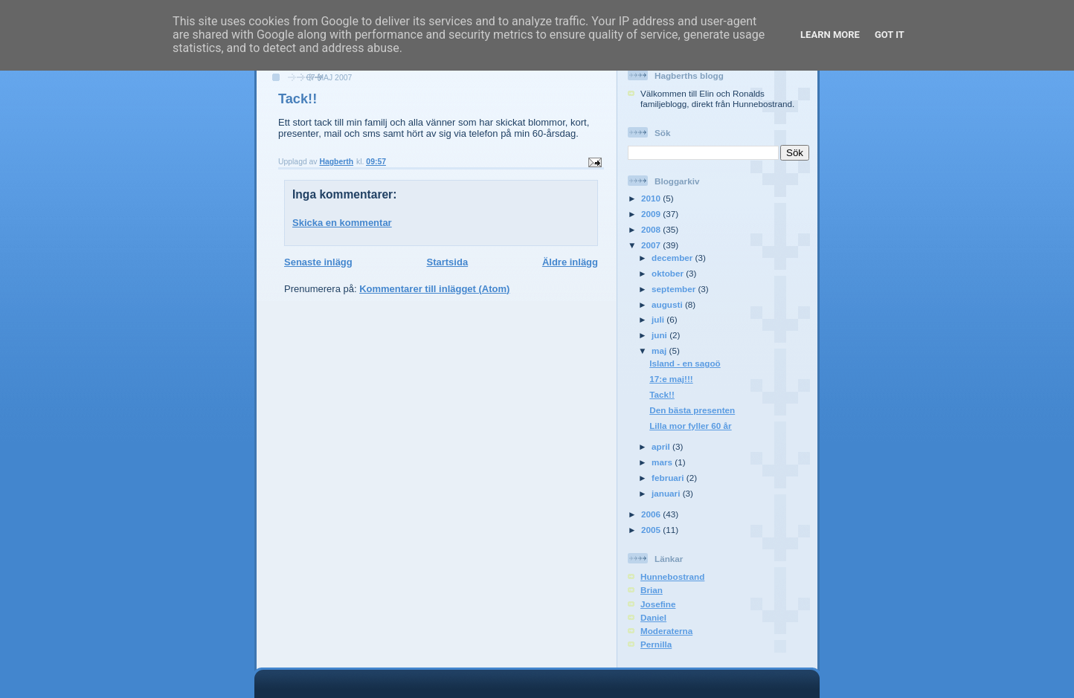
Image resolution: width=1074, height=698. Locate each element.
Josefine (657, 604)
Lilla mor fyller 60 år (690, 425)
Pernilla (656, 644)
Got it (889, 34)
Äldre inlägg (570, 262)
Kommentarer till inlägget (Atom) (434, 288)
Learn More (830, 34)
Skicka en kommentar (342, 222)
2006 (652, 514)
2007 (652, 245)
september (675, 289)
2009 (652, 214)
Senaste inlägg (318, 262)
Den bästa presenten (692, 410)
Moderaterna (666, 631)
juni (660, 335)
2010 (652, 198)
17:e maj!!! (670, 379)
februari (669, 477)
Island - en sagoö (684, 363)
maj (660, 350)
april (662, 446)
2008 (652, 229)
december (673, 257)
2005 (652, 529)
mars (663, 462)
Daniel (653, 617)
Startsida (447, 262)
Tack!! (662, 394)
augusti (668, 304)
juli (659, 319)
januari (667, 493)
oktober (669, 273)
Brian (651, 590)
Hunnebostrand (672, 576)
